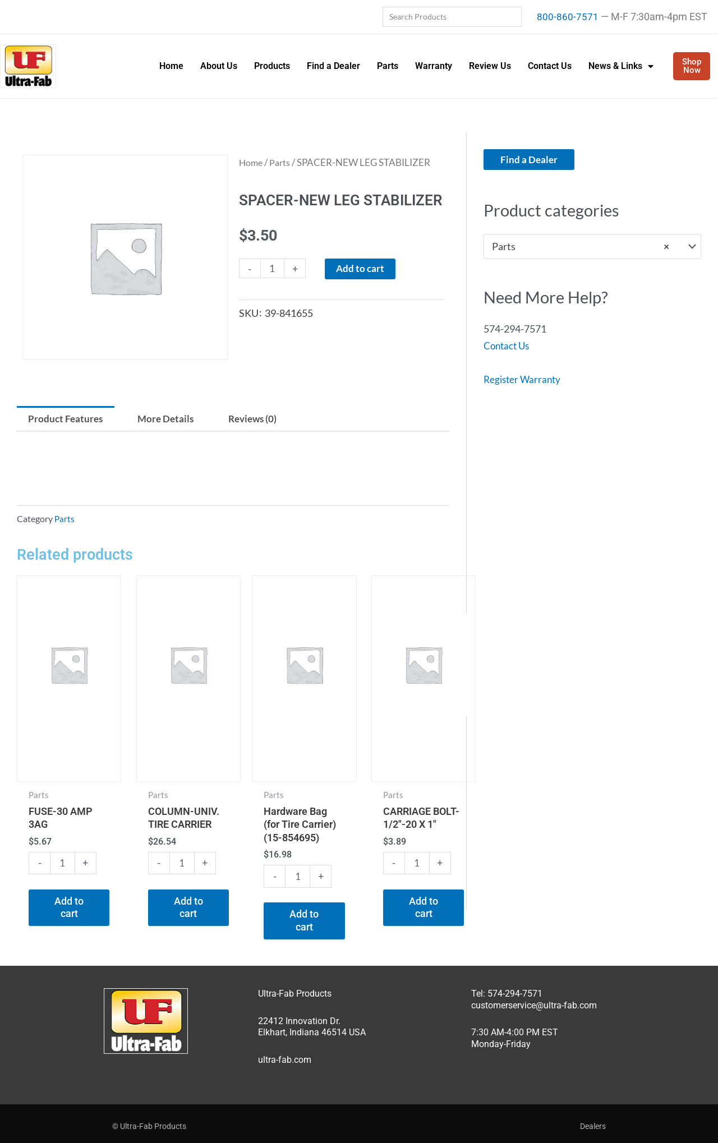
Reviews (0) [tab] (262, 419)
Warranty (433, 66)
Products (272, 66)
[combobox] (592, 246)
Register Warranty (524, 379)
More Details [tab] (171, 419)
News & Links (620, 66)
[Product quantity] (273, 269)
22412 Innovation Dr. (299, 1015)
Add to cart (363, 269)
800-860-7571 (568, 16)
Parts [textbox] (580, 247)
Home (171, 66)
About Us (218, 66)
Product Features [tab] (67, 419)
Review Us (490, 66)
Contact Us (550, 66)
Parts (387, 66)
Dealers (593, 1120)
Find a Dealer (333, 66)
